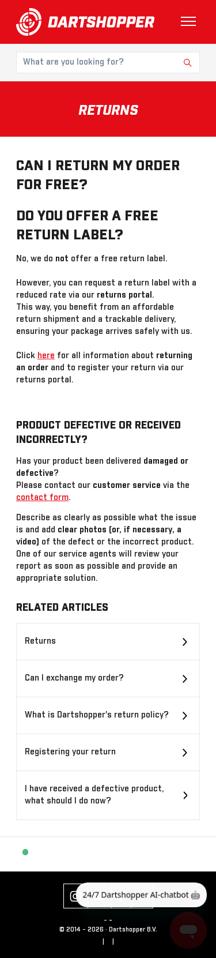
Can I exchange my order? (74, 678)
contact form (42, 498)
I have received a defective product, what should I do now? (94, 795)
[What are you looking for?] (108, 62)
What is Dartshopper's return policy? (97, 715)
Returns (40, 641)
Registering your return (70, 752)
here (46, 356)
